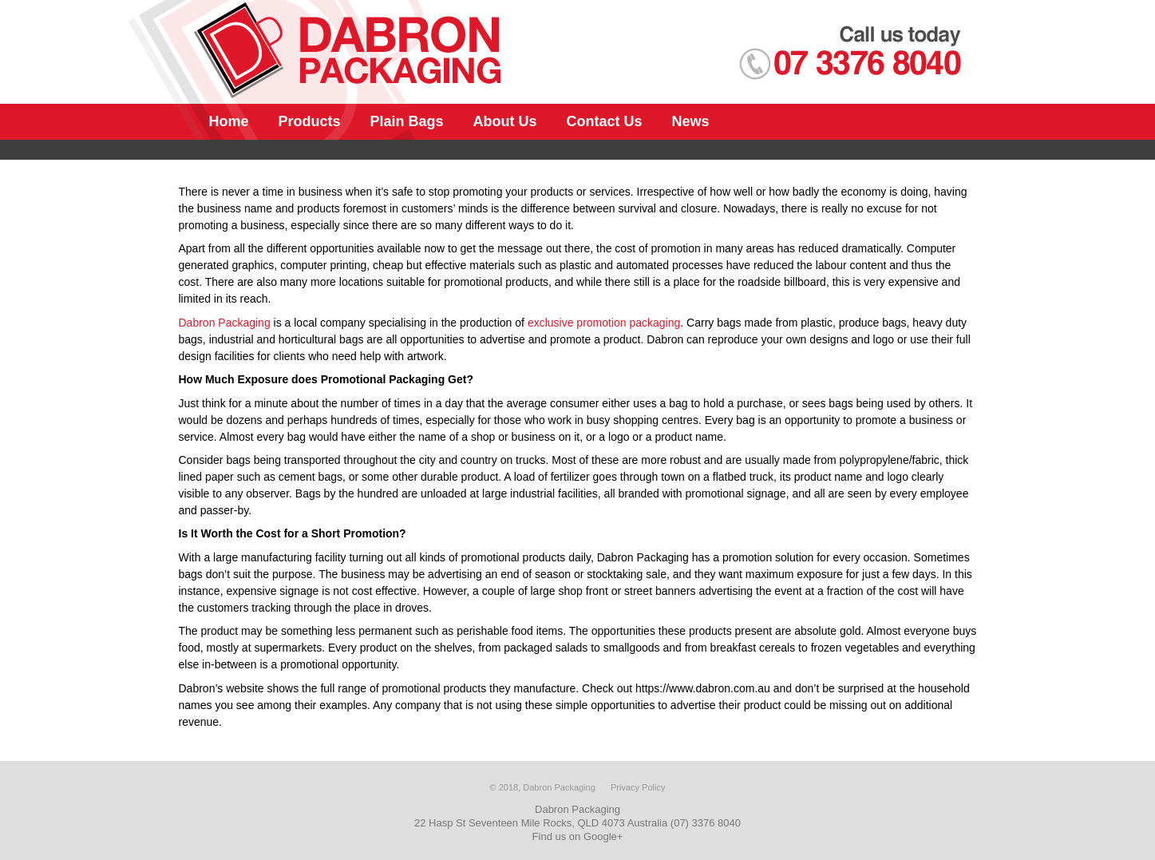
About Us (505, 121)
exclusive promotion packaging (604, 322)
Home (229, 121)
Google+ (603, 836)
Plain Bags (407, 121)
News (691, 121)
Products (310, 121)
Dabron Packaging (225, 322)
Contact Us (605, 121)
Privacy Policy (638, 787)
